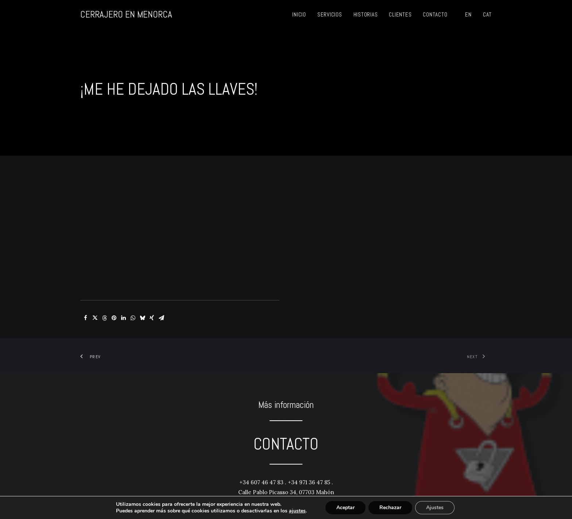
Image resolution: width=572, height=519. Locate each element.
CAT (487, 14)
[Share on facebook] (85, 308)
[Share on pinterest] (113, 308)
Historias (365, 14)
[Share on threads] (104, 308)
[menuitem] (299, 14)
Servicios (329, 14)
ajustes (297, 511)
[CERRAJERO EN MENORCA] (126, 14)
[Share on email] (161, 308)
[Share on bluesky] (142, 308)
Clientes (400, 14)
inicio (299, 14)
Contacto (435, 14)
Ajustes (435, 507)
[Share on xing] (151, 308)
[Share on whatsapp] (132, 308)
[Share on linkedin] (123, 308)
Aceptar (345, 507)
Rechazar (390, 507)
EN (468, 14)
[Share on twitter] (94, 308)
